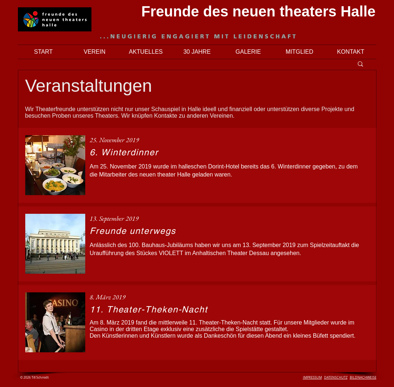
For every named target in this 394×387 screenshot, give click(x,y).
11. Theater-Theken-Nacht (149, 309)
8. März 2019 (107, 297)
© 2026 (25, 377)
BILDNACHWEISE (363, 377)
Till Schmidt (40, 377)
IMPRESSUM (312, 377)
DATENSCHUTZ (336, 377)
